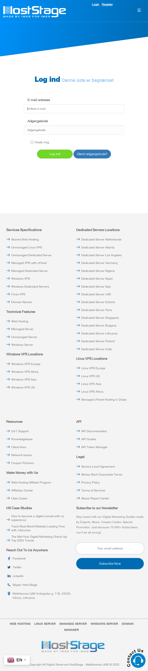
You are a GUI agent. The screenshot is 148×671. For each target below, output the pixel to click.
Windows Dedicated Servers (30, 286)
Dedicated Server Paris (96, 310)
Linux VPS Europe (93, 368)
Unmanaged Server (24, 337)
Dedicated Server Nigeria (98, 271)
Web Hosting (19, 321)
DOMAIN (128, 623)
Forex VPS (18, 294)
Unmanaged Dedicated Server (31, 255)
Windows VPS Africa (25, 371)
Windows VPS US (23, 387)
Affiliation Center (22, 490)
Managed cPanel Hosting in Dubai (103, 399)
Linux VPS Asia (91, 384)
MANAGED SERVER (73, 623)
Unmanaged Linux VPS (26, 247)
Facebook (19, 558)
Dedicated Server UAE (96, 294)
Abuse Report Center (95, 498)
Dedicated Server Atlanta (98, 247)
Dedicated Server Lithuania (99, 333)
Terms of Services (93, 490)
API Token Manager (94, 447)
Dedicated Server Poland (98, 341)
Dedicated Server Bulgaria (98, 325)
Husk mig (40, 142)
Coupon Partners (22, 463)
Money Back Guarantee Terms (101, 474)
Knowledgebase (22, 439)
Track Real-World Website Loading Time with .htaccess (38, 528)
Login (95, 4)
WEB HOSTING (20, 623)
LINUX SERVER (45, 623)
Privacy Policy (90, 482)
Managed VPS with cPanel (29, 263)
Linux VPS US (90, 376)
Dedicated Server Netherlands (101, 239)
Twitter (17, 567)
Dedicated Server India (96, 349)
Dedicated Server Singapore (100, 317)
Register (107, 4)
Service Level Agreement (98, 466)
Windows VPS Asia (23, 379)
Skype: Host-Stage (25, 584)
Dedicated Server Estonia (98, 302)
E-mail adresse (38, 100)
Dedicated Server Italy (96, 286)
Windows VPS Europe (25, 364)
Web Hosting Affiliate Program (31, 482)
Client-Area (18, 447)
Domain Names (21, 302)
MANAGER (71, 629)
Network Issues (21, 455)
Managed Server (22, 329)
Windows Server (22, 344)
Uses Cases (19, 498)
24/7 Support (20, 431)
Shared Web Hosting (25, 239)
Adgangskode (37, 121)
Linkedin (18, 576)
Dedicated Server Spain (97, 278)
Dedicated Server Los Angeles (101, 255)
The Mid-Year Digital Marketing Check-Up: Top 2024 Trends (39, 538)
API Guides (88, 439)
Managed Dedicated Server (29, 271)
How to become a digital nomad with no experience (37, 518)
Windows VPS (20, 278)
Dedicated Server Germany (99, 263)
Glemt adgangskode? (92, 154)
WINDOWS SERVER (104, 623)
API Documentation (94, 431)
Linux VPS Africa (92, 391)
